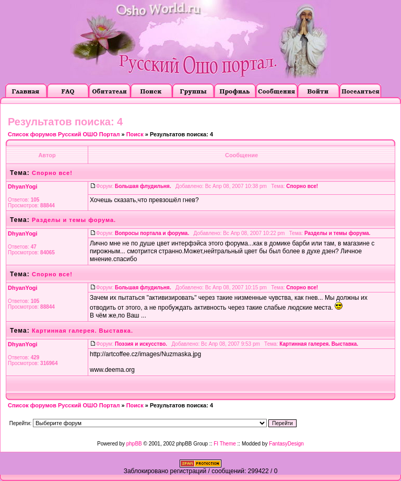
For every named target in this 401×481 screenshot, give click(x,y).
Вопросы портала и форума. (152, 233)
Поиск (135, 134)
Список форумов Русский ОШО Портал (64, 134)
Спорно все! (52, 173)
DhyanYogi (23, 186)
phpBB (134, 444)
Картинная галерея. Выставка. (82, 330)
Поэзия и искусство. (141, 344)
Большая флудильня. (143, 186)
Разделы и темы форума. (74, 220)
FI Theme (225, 444)
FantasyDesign (286, 444)
